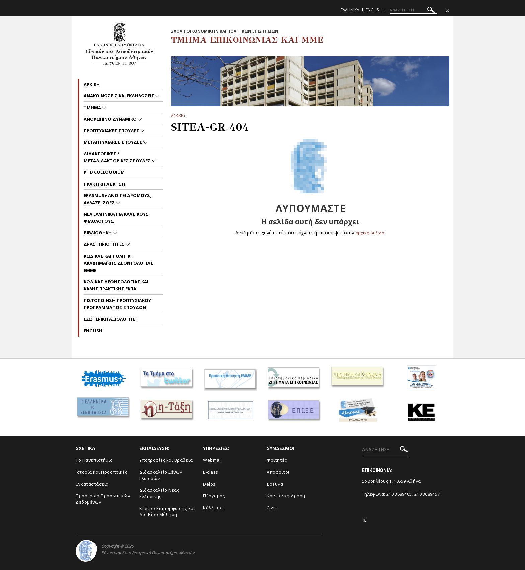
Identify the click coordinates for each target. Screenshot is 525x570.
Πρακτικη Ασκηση (104, 184)
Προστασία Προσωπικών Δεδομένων (103, 499)
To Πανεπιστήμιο (94, 460)
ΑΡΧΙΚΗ (177, 115)
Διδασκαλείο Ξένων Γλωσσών (160, 475)
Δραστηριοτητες (105, 244)
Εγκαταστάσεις (92, 484)
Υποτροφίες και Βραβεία (166, 460)
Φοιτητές (277, 460)
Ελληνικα (350, 10)
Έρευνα (275, 484)
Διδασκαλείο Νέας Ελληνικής (159, 493)
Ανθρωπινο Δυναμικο (111, 119)
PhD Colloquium (104, 172)
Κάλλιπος (213, 508)
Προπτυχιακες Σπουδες (112, 131)
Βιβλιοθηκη (98, 233)
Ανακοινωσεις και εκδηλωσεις (119, 96)
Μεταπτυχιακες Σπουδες (113, 142)
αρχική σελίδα (370, 232)
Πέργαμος (214, 496)
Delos (209, 484)
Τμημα (93, 107)
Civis (272, 508)
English (374, 10)
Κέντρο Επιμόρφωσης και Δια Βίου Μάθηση (167, 511)
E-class (210, 472)
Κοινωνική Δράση (286, 496)
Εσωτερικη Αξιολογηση (111, 319)
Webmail (212, 460)
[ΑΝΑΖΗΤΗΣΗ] (413, 10)
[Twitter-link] (447, 10)
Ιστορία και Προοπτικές (101, 472)
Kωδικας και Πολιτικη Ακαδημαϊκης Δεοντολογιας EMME (118, 263)
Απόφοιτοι (278, 472)
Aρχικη (92, 84)
